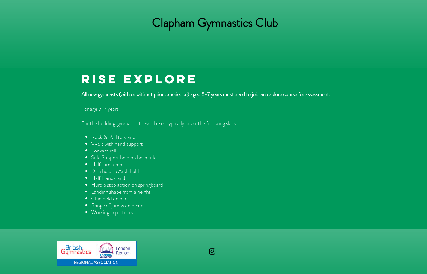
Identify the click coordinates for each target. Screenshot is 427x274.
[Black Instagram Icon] (212, 251)
